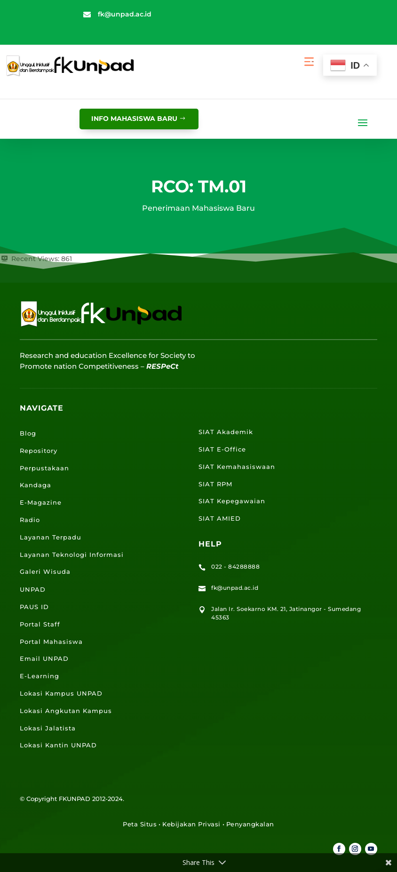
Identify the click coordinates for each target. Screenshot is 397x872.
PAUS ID (34, 606)
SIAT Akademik (225, 432)
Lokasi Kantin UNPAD (58, 745)
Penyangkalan (250, 824)
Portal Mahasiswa (51, 641)
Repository (38, 450)
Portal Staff (40, 624)
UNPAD (33, 589)
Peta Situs (140, 824)
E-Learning (39, 676)
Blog (28, 433)
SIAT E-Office (222, 449)
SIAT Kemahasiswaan (236, 466)
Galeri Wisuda (45, 571)
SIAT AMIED (219, 518)
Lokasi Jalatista (48, 728)
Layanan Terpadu (50, 537)
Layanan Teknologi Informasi (72, 554)
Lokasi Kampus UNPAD (61, 693)
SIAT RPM (215, 484)
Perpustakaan (44, 468)
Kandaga (35, 485)
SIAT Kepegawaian (231, 501)
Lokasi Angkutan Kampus (66, 710)
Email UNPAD (44, 658)
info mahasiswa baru (134, 118)
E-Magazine (41, 502)
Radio (30, 519)
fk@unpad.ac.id (124, 14)
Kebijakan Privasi (191, 824)
